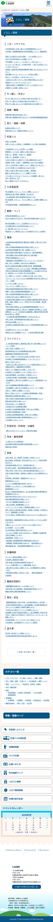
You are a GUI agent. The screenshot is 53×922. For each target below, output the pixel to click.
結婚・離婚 (38, 678)
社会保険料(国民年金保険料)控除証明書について (21, 444)
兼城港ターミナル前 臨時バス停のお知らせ (20, 152)
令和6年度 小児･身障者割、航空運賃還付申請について (23, 589)
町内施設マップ (16, 772)
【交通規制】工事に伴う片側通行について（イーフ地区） (25, 388)
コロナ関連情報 (16, 790)
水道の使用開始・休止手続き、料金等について (21, 375)
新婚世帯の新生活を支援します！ (16, 115)
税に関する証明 (10, 468)
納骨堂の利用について (12, 128)
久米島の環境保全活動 (35, 332)
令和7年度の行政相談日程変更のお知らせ (19, 562)
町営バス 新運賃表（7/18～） (16, 157)
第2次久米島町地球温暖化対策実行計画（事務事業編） (24, 266)
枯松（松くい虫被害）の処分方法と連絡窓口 (20, 263)
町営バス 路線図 (25, 154)
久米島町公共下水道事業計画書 (15, 406)
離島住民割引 (10, 703)
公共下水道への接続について (15, 348)
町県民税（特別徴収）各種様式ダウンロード (20, 478)
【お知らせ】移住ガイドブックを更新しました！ (22, 610)
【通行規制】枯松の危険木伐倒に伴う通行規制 (21, 255)
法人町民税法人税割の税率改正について (19, 530)
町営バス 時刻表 (10, 141)
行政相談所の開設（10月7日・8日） (17, 573)
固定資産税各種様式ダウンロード (29, 546)
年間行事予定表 (16, 798)
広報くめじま (15, 764)
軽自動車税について (12, 489)
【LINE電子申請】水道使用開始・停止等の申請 (21, 377)
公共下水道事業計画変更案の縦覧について (19, 385)
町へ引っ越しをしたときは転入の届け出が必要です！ (23, 98)
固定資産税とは (36, 543)
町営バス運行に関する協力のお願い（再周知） (21, 170)
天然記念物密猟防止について (15, 216)
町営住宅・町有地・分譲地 (32, 684)
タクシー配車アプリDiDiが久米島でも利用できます (22, 356)
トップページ (5, 10)
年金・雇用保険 (11, 687)
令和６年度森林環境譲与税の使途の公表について (22, 247)
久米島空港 (32, 681)
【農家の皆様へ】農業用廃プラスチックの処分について (24, 85)
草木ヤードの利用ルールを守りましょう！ (19, 77)
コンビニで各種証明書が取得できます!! (18, 483)
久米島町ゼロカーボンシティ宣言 (16, 330)
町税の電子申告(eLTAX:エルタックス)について (20, 496)
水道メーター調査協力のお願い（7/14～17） (20, 369)
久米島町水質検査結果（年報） (32, 393)
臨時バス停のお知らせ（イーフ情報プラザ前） (21, 173)
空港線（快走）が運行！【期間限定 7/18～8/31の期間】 (24, 162)
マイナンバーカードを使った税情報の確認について (22, 507)
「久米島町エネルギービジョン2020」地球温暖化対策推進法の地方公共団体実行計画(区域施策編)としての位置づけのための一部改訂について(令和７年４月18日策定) (26, 270)
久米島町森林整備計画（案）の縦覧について (20, 250)
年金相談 (46, 700)
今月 (26, 832)
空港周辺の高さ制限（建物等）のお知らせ (19, 194)
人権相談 (20, 700)
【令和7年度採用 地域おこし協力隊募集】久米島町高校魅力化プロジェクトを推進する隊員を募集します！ (26, 606)
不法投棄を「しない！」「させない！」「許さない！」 (23, 62)
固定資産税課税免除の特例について (30, 468)
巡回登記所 (37, 700)
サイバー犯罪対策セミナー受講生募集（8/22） (21, 565)
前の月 (19, 832)
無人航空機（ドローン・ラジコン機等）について (22, 192)
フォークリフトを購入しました (15, 286)
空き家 (29, 703)
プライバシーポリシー (14, 850)
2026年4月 (26, 814)
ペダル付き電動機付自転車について (17, 502)
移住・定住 (21, 703)
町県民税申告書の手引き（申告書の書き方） (20, 465)
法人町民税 (9, 527)
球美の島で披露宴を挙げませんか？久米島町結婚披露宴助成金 (26, 117)
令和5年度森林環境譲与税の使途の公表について (21, 289)
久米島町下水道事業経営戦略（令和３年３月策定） (22, 409)
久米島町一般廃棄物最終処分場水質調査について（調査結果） (26, 51)
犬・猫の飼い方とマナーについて (16, 229)
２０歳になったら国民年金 (14, 441)
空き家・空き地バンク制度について (17, 633)
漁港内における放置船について (15, 332)
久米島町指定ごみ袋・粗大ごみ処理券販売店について (23, 49)
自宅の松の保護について (14, 322)
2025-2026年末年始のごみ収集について (18, 59)
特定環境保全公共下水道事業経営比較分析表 (20, 351)
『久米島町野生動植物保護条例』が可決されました (22, 317)
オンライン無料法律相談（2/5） (16, 557)
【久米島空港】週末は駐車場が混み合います (20, 197)
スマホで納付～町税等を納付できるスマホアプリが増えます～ (26, 515)
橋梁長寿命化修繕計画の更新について (18, 396)
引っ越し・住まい (26, 678)
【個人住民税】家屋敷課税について (17, 505)
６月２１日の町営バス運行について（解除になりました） (25, 165)
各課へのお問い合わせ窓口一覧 (27, 887)
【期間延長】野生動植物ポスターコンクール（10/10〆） (24, 260)
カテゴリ (15, 10)
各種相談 (9, 698)
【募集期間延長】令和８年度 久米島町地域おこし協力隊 (25, 602)
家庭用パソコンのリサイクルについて (18, 82)
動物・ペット (43, 681)
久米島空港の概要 (11, 205)
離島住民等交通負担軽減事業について (18, 591)
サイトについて (30, 850)
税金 (7, 690)
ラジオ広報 (14, 755)
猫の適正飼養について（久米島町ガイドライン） (22, 223)
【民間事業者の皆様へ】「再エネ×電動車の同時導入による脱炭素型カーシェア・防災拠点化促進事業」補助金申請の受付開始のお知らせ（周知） (26, 311)
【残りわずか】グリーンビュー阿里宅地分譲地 (21, 431)
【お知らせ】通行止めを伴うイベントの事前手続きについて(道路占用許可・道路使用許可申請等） (25, 365)
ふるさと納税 (15, 781)
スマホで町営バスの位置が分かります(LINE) (20, 168)
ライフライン (15, 684)
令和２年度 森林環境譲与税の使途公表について (22, 319)
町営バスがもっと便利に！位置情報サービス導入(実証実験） (26, 144)
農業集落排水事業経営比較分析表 (16, 354)
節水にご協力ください (12, 362)
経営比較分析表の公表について (15, 401)
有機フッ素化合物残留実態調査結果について (20, 291)
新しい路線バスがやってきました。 (17, 181)
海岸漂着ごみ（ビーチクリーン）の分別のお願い (22, 74)
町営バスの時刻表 (18, 738)
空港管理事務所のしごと (27, 205)
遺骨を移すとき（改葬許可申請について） (19, 131)
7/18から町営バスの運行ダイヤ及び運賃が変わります (23, 160)
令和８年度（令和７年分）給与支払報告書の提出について (25, 470)
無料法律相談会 (37, 573)
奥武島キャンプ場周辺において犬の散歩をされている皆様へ (25, 231)
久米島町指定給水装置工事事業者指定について (21, 417)
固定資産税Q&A (10, 546)
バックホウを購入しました (14, 283)
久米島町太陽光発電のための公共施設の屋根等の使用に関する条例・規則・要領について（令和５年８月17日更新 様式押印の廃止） (26, 301)
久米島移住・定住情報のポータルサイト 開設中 (21, 622)
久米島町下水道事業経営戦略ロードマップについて (22, 359)
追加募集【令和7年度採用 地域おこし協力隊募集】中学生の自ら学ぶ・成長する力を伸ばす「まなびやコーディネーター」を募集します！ (26, 614)
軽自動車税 (12, 695)
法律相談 (11, 700)
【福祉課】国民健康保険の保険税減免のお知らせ (22, 540)
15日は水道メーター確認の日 (15, 404)
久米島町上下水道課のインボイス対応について (21, 372)
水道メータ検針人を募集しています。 (18, 390)
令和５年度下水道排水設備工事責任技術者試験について (24, 398)
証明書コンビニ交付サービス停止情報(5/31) (20, 486)
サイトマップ (44, 850)
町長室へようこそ (17, 729)
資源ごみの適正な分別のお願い (15, 56)
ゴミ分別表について (35, 56)
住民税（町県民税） (25, 692)
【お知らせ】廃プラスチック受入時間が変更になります (24, 80)
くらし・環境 (24, 10)
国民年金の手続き (11, 447)
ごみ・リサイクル (12, 678)
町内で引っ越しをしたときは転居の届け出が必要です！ (24, 104)
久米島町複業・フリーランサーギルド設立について (22, 620)
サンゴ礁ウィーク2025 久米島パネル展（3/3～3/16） (24, 276)
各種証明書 (14, 746)
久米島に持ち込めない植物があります (18, 297)
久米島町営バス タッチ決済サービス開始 (19, 149)
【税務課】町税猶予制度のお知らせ (17, 543)
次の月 (33, 832)
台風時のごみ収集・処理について (16, 88)
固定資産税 (12, 692)
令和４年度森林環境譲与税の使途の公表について (22, 294)
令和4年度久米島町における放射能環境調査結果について (24, 307)
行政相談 (8, 575)
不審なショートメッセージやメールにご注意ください (23, 525)
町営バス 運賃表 (11, 154)
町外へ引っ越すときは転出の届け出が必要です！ (22, 101)
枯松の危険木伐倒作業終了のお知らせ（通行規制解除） (24, 252)
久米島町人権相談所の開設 (14, 560)
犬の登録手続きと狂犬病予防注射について (19, 226)
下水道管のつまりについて (14, 420)
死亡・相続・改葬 (12, 681)
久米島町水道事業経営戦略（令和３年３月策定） (22, 415)
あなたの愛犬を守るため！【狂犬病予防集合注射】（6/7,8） (25, 218)
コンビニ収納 (19, 527)
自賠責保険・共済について (14, 538)
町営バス (23, 681)
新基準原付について (12, 481)
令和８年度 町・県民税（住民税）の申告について (22, 457)
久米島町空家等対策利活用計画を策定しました (21, 636)
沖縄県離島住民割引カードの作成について (19, 586)
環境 (7, 684)
